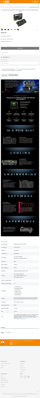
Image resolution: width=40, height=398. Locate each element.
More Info (20, 48)
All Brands (22, 371)
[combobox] (20, 5)
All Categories (23, 369)
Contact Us (3, 386)
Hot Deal (21, 365)
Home (2, 7)
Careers (2, 365)
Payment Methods (4, 380)
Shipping (2, 384)
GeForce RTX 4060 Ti (25, 7)
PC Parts (4, 7)
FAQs (2, 375)
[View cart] (38, 2)
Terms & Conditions (17, 396)
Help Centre (3, 377)
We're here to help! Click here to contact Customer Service (21, 340)
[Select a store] (32, 2)
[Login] (35, 2)
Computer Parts (9, 7)
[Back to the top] (38, 389)
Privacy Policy (24, 396)
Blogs (2, 367)
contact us (17, 69)
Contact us (14, 344)
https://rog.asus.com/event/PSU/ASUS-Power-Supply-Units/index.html (25, 318)
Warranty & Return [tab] (13, 75)
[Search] (38, 5)
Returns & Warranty (4, 382)
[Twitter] (25, 377)
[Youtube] (28, 377)
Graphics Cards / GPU (17, 7)
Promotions (22, 363)
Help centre (14, 342)
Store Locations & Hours (5, 363)
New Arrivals (22, 367)
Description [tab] (4, 75)
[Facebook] (22, 377)
